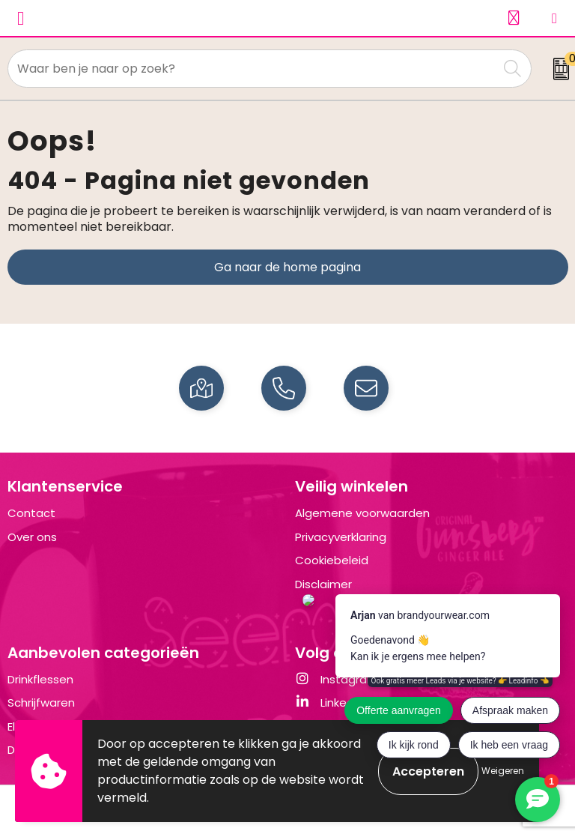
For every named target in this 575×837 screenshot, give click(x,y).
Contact (31, 513)
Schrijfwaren (41, 702)
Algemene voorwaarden (362, 513)
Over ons (32, 537)
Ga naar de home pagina (287, 267)
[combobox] (253, 68)
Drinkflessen (40, 679)
